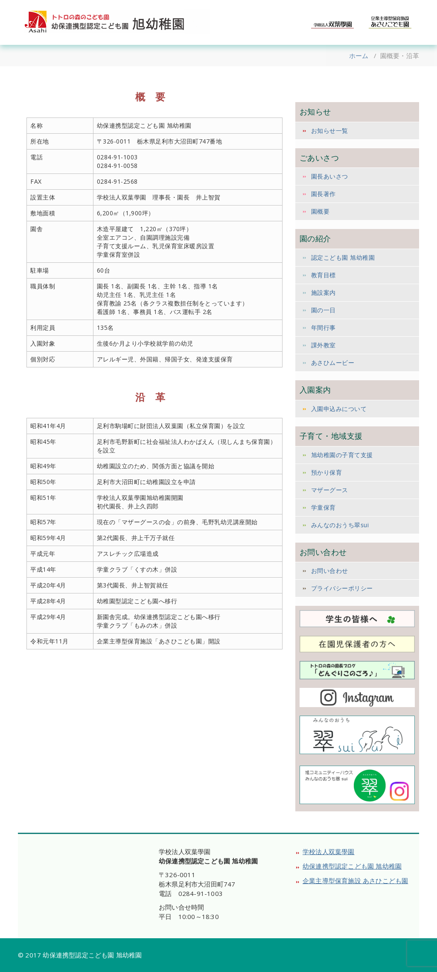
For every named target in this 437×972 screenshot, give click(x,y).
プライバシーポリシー (342, 588)
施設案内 (323, 292)
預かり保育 (326, 472)
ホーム (359, 55)
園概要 (320, 211)
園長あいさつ (329, 176)
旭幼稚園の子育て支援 (342, 455)
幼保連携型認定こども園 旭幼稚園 (352, 866)
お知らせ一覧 (329, 130)
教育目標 (323, 275)
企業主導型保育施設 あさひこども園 (355, 880)
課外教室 (323, 345)
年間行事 (323, 327)
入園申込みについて (339, 409)
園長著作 (323, 194)
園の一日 (323, 310)
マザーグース (329, 490)
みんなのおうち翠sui (340, 525)
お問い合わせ (329, 571)
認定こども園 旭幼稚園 (343, 257)
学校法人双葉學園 (329, 851)
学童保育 (323, 507)
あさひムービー (333, 362)
